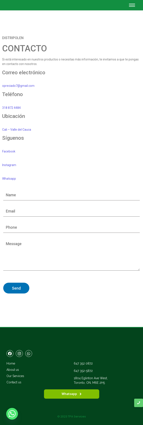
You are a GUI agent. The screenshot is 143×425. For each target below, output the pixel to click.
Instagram (9, 165)
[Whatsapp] (12, 414)
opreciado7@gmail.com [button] (18, 85)
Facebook (8, 151)
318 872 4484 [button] (11, 107)
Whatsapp (9, 178)
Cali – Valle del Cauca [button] (16, 129)
